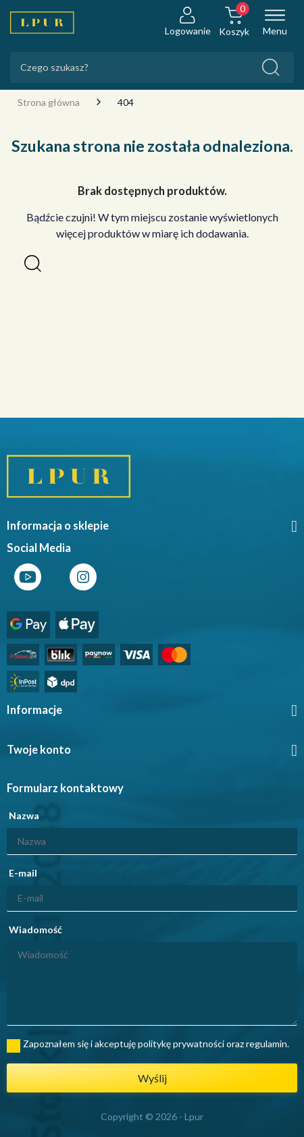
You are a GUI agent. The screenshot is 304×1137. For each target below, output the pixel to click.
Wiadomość (35, 929)
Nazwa (24, 815)
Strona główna (49, 102)
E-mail (23, 873)
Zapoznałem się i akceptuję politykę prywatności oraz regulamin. (156, 1043)
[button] (32, 263)
